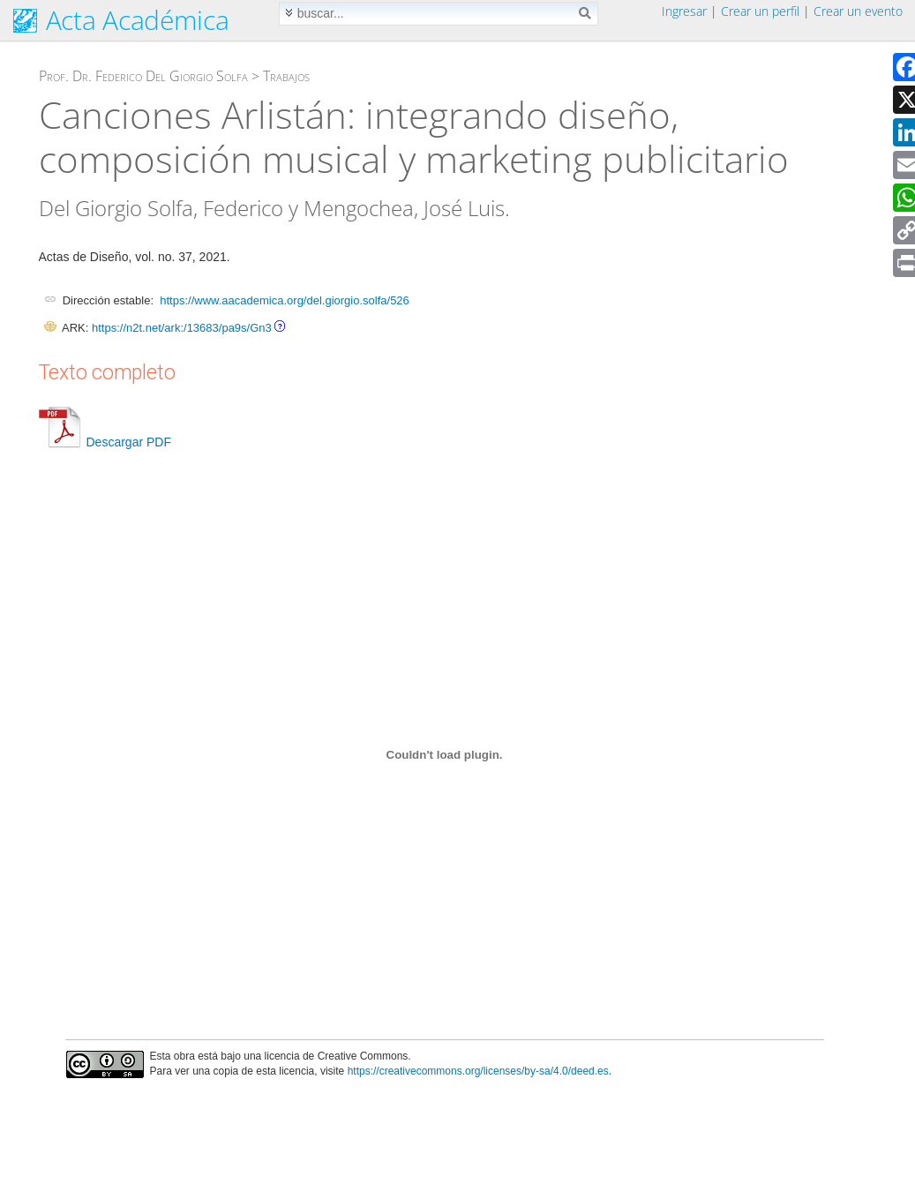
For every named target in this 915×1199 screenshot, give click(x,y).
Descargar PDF (105, 442)
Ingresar (684, 11)
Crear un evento (858, 11)
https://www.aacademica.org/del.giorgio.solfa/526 (284, 300)
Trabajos (286, 76)
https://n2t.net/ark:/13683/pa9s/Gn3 (182, 327)
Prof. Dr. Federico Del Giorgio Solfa (143, 76)
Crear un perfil (760, 11)
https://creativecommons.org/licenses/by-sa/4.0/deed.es (478, 1071)
